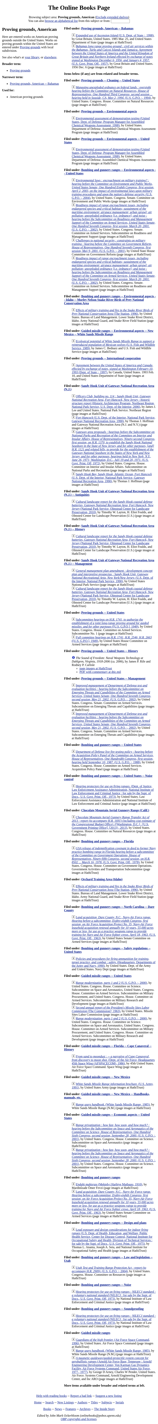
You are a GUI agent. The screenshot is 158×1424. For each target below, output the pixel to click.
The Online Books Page (79, 7)
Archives (85, 1409)
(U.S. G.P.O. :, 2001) (112, 246)
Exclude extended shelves (112, 17)
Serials (119, 1402)
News (58, 1409)
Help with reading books (51, 1395)
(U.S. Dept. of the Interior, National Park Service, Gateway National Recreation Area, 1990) (113, 419)
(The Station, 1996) (112, 312)
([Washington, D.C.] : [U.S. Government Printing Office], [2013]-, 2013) (113, 822)
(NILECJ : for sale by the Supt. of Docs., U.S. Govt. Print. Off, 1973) (114, 1295)
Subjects (106, 1402)
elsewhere (50, 57)
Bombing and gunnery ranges (100, 1177)
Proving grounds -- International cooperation (111, 358)
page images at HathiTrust (95, 668)
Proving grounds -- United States (102, 612)
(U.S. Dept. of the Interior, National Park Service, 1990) (112, 576)
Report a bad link (81, 1395)
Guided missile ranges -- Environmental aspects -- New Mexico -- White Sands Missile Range (108, 332)
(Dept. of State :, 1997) (112, 369)
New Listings (65, 1402)
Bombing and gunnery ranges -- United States (111, 744)
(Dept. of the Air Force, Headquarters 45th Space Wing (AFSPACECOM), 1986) (113, 1060)
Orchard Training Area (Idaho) (102, 879)
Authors (82, 1402)
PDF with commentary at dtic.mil (100, 672)
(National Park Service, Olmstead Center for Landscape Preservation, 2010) (112, 507)
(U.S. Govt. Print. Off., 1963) (114, 928)
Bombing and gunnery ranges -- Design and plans (113, 1222)
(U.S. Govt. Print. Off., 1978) (114, 855)
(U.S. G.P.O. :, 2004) (113, 189)
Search (49, 1402)
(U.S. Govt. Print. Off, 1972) (113, 447)
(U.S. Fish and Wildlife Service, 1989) (113, 345)
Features (70, 1409)
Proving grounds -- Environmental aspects (109, 111)
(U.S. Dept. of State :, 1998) (115, 35)
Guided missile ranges (95, 1332)
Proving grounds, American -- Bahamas (34, 83)
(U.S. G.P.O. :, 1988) (113, 757)
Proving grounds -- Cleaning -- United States (110, 80)
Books (47, 1409)
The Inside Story (104, 1409)
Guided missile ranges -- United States (106, 975)
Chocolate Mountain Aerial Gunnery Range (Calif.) (115, 810)
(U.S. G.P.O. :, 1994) (112, 92)
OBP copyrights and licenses (79, 1419)
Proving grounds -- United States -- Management (113, 678)
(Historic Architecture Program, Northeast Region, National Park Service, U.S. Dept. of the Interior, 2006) (113, 401)
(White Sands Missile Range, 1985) (113, 1104)
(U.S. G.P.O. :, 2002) (113, 217)
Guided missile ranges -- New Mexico (105, 1077)
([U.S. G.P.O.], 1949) (110, 623)
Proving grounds (30, 47)
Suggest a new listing (108, 1395)
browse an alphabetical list (61, 20)
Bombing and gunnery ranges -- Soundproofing (112, 1308)
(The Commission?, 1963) (110, 1009)
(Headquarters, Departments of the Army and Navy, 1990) (113, 962)
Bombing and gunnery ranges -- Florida (107, 841)
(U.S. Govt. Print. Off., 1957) (112, 55)
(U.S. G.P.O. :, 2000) (111, 982)
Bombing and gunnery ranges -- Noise (106, 1284)
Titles (94, 1402)
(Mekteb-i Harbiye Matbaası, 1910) (109, 1184)
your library (32, 57)
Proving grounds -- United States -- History (109, 651)
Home (38, 1402)
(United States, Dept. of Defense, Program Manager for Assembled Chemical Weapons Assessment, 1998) (111, 122)
